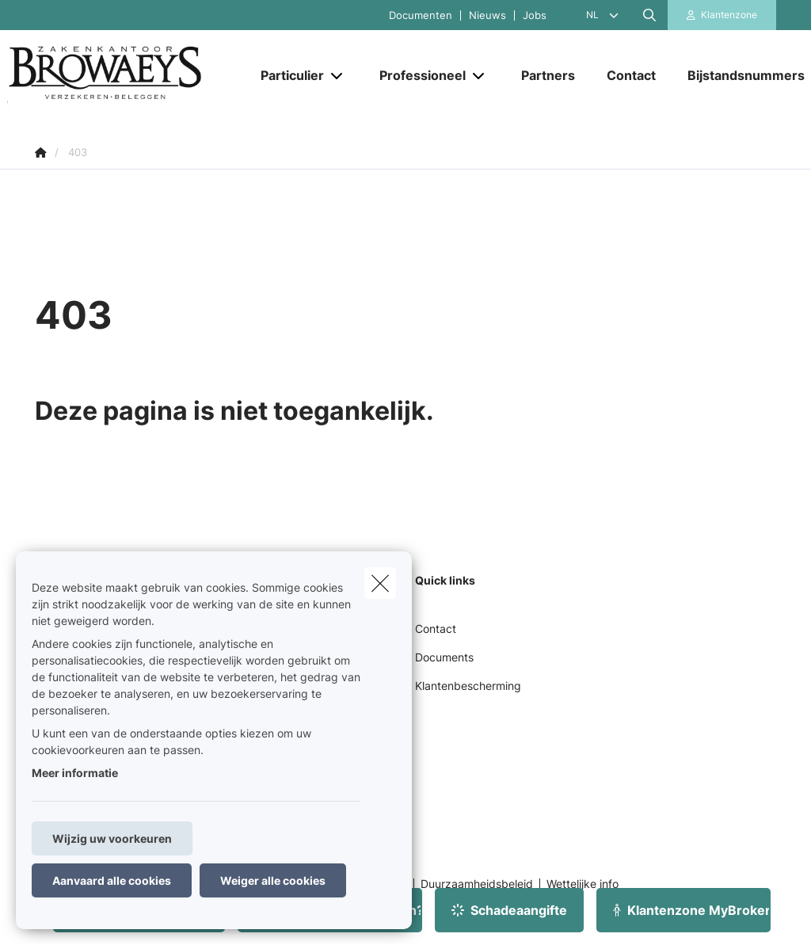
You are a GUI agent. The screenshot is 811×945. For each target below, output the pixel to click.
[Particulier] (286, 75)
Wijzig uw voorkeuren (112, 838)
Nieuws (487, 15)
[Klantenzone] (722, 15)
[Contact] (631, 75)
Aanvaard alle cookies (111, 880)
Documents (444, 657)
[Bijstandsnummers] (738, 75)
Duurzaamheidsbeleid (477, 884)
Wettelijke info (582, 884)
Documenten (420, 15)
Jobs (534, 15)
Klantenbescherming (468, 685)
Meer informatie (75, 772)
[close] (380, 583)
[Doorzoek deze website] (649, 15)
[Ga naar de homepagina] (126, 75)
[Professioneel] (417, 75)
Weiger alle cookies (273, 880)
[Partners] (548, 75)
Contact (435, 628)
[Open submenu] (338, 76)
